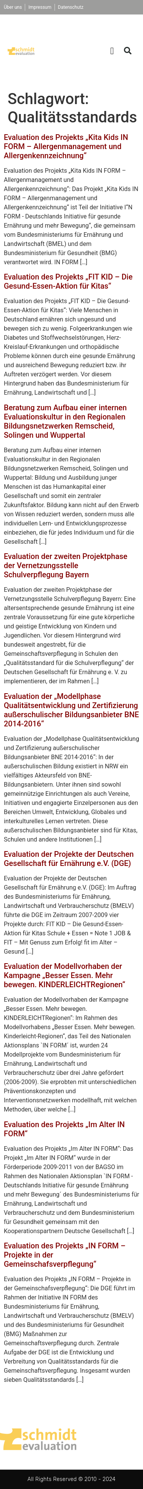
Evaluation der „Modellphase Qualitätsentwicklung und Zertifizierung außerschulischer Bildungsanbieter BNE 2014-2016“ (71, 710)
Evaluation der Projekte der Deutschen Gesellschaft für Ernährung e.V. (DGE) (69, 859)
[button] (112, 50)
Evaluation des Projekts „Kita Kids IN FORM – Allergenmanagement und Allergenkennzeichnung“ (66, 146)
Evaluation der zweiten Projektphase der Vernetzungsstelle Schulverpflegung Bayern (65, 565)
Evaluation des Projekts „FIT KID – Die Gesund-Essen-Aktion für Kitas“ (68, 281)
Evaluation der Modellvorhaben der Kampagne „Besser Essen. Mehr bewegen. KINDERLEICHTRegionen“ (64, 975)
